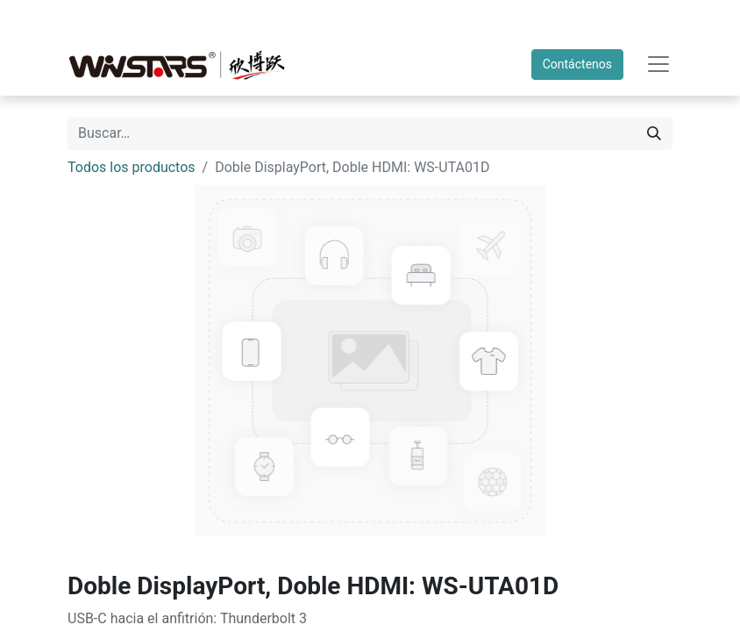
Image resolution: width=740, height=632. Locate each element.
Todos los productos (132, 167)
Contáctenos (577, 64)
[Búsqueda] (654, 133)
